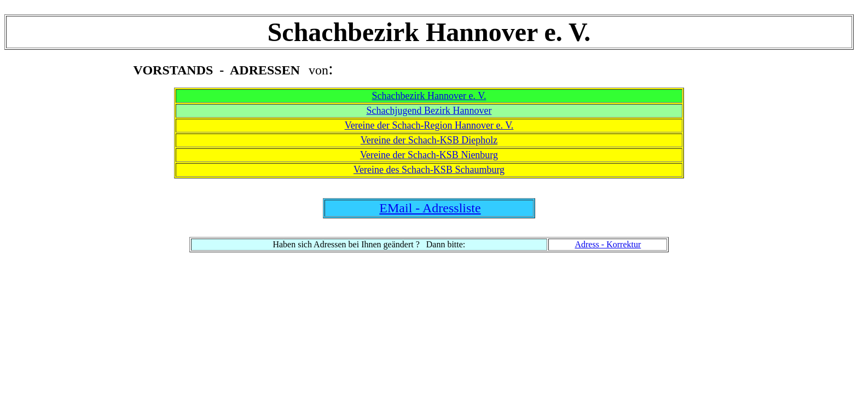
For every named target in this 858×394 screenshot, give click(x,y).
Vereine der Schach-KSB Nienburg (429, 154)
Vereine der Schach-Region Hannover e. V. (429, 125)
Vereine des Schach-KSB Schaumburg (429, 169)
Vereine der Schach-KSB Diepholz (429, 140)
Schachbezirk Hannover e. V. (429, 95)
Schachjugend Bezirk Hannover (429, 110)
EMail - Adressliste (429, 208)
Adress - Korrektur (608, 244)
